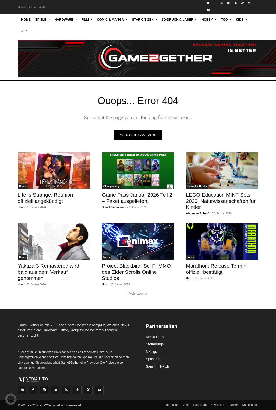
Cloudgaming (111, 186)
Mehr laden (138, 293)
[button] (11, 399)
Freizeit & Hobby (197, 186)
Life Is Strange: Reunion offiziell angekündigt (45, 198)
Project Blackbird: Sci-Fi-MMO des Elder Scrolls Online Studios (136, 272)
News (22, 186)
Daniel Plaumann (113, 207)
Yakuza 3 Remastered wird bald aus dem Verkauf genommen (48, 272)
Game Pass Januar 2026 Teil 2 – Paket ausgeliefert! (137, 198)
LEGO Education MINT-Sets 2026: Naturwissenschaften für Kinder (221, 201)
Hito (20, 207)
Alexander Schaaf (197, 213)
